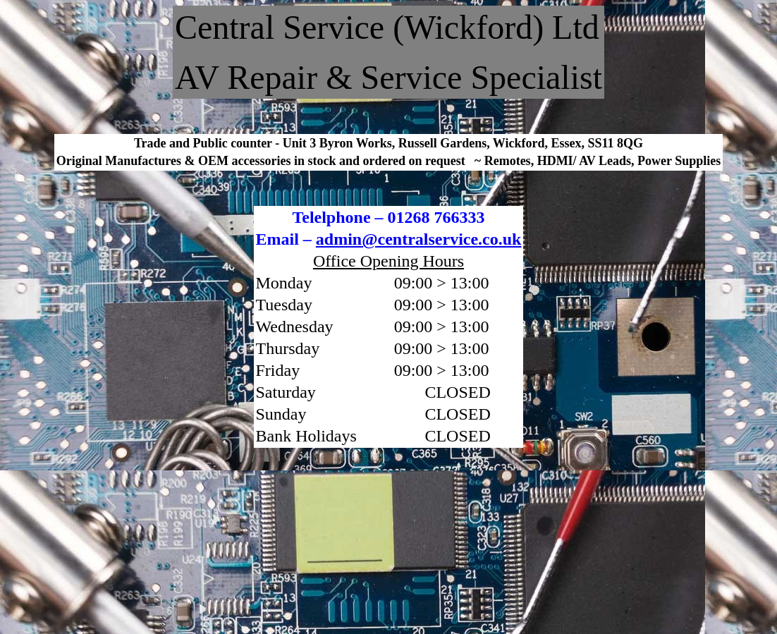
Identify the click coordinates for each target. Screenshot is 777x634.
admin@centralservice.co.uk (419, 239)
